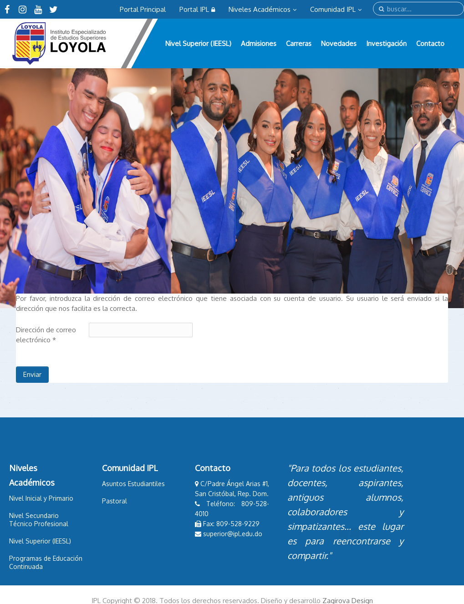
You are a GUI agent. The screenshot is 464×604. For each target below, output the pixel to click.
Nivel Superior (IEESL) (198, 43)
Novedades (339, 43)
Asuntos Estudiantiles (133, 483)
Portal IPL (197, 9)
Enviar (32, 374)
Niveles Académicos (262, 9)
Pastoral (114, 501)
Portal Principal (143, 9)
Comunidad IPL (336, 9)
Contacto (430, 43)
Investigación (386, 43)
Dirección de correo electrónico (46, 334)
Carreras (298, 43)
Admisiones (258, 43)
